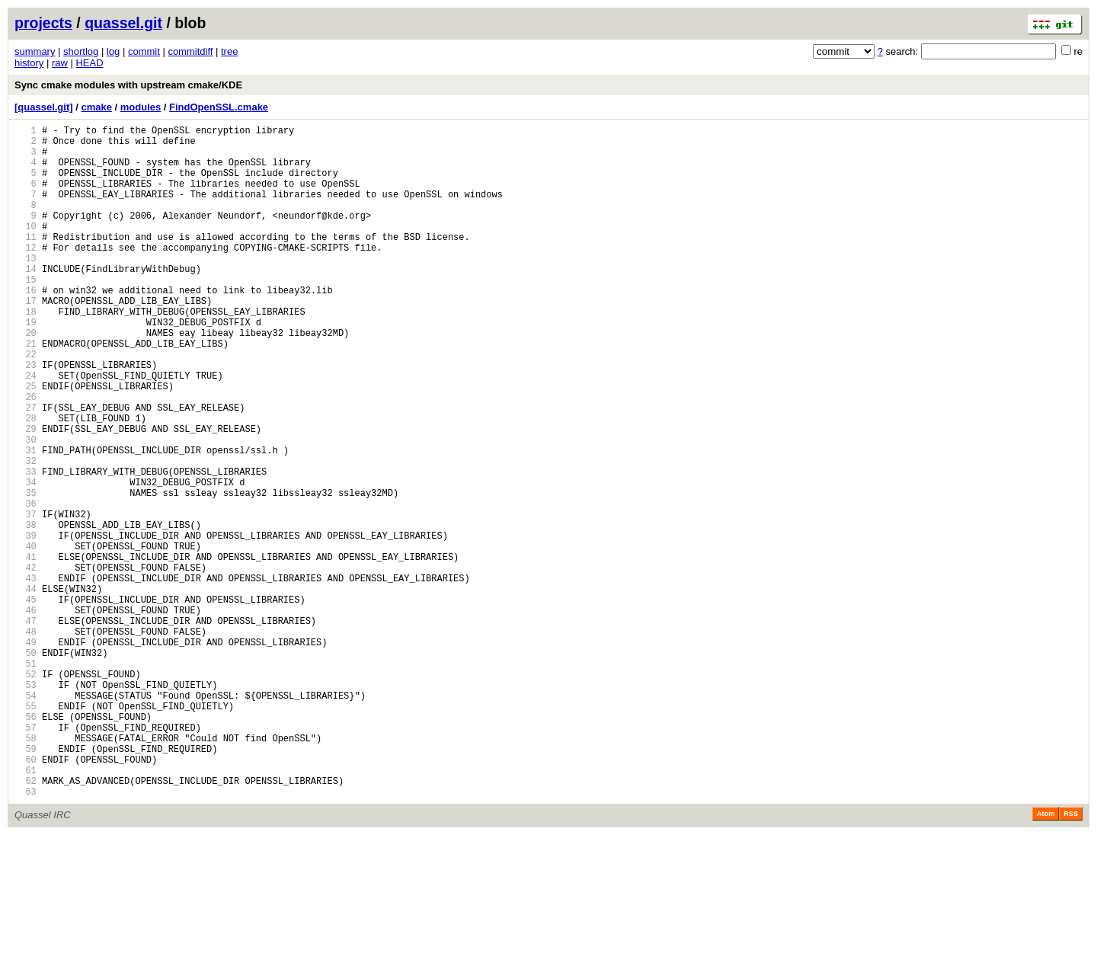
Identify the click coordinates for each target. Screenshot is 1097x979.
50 (25, 766)
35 (25, 572)
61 (25, 909)
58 (25, 870)
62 (25, 922)
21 (25, 391)
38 (25, 611)
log (113, 51)
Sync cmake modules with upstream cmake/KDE (128, 85)
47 (25, 727)
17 (25, 339)
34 (25, 559)
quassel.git (123, 22)
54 (25, 818)
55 (25, 831)
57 (25, 857)
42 (25, 663)
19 (25, 365)
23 (25, 417)
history (28, 63)
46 (25, 715)
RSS (1070, 957)
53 (25, 805)
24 (25, 430)
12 (25, 274)
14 (25, 300)
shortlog (80, 51)
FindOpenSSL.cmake (218, 107)
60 (25, 896)
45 (25, 702)
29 (25, 494)
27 (25, 468)
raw (60, 63)
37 (25, 598)
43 (25, 676)
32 (25, 533)
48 (25, 740)
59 (25, 883)
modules (140, 107)
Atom (1045, 957)
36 (25, 585)
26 (25, 456)
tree (229, 51)
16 (25, 326)
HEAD (89, 63)
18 (25, 352)
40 (25, 637)
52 (25, 792)
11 (25, 261)
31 (25, 520)
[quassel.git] (43, 107)
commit (144, 51)
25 (25, 443)
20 (25, 378)
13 (25, 287)
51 (25, 779)
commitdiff (190, 51)
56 (25, 844)
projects (43, 22)
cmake (96, 107)
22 (25, 404)
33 (25, 546)
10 (25, 248)
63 (25, 935)
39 (25, 624)
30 (25, 507)
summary (34, 51)
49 (25, 753)
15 (25, 313)
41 (25, 650)
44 (25, 689)
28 (25, 481)
